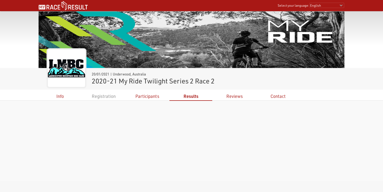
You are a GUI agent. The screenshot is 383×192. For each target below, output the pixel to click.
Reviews (234, 96)
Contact (278, 96)
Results (191, 96)
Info (60, 96)
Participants (147, 96)
